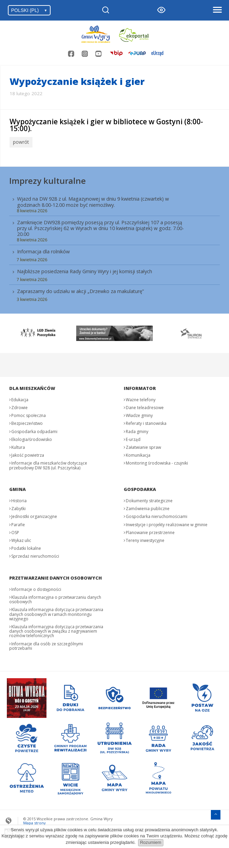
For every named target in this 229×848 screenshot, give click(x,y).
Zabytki (18, 507)
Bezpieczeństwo (27, 422)
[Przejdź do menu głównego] (215, 812)
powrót (20, 142)
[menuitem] (114, 247)
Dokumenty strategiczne (149, 500)
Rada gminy (137, 430)
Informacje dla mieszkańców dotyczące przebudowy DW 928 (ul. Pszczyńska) (48, 464)
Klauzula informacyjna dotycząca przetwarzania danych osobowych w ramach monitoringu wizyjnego (56, 613)
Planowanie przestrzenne (150, 531)
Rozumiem (150, 842)
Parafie (18, 523)
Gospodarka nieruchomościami (156, 515)
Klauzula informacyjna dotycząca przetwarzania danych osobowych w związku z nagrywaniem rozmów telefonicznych (56, 630)
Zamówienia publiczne (148, 507)
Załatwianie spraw (143, 446)
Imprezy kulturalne (47, 179)
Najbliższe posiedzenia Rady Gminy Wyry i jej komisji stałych (84, 270)
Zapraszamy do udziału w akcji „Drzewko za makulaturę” (80, 290)
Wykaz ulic (21, 539)
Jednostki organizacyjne (34, 515)
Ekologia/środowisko (31, 438)
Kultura (18, 446)
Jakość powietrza (27, 454)
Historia (19, 500)
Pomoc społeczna (28, 414)
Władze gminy (139, 414)
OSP (15, 531)
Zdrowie (19, 406)
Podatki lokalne (26, 547)
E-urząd (133, 438)
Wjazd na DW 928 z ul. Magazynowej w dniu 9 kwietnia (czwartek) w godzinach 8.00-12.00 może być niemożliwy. (93, 200)
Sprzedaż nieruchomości (35, 555)
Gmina (17, 488)
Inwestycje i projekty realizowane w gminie (166, 523)
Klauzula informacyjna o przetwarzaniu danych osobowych (55, 598)
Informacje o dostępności (36, 588)
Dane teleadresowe (145, 406)
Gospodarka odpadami (34, 430)
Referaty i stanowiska (146, 422)
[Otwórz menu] (217, 10)
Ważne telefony (141, 399)
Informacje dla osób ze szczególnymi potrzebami (46, 645)
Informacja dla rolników (43, 250)
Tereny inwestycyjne (145, 539)
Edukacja (19, 399)
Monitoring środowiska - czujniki (157, 462)
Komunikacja (138, 454)
